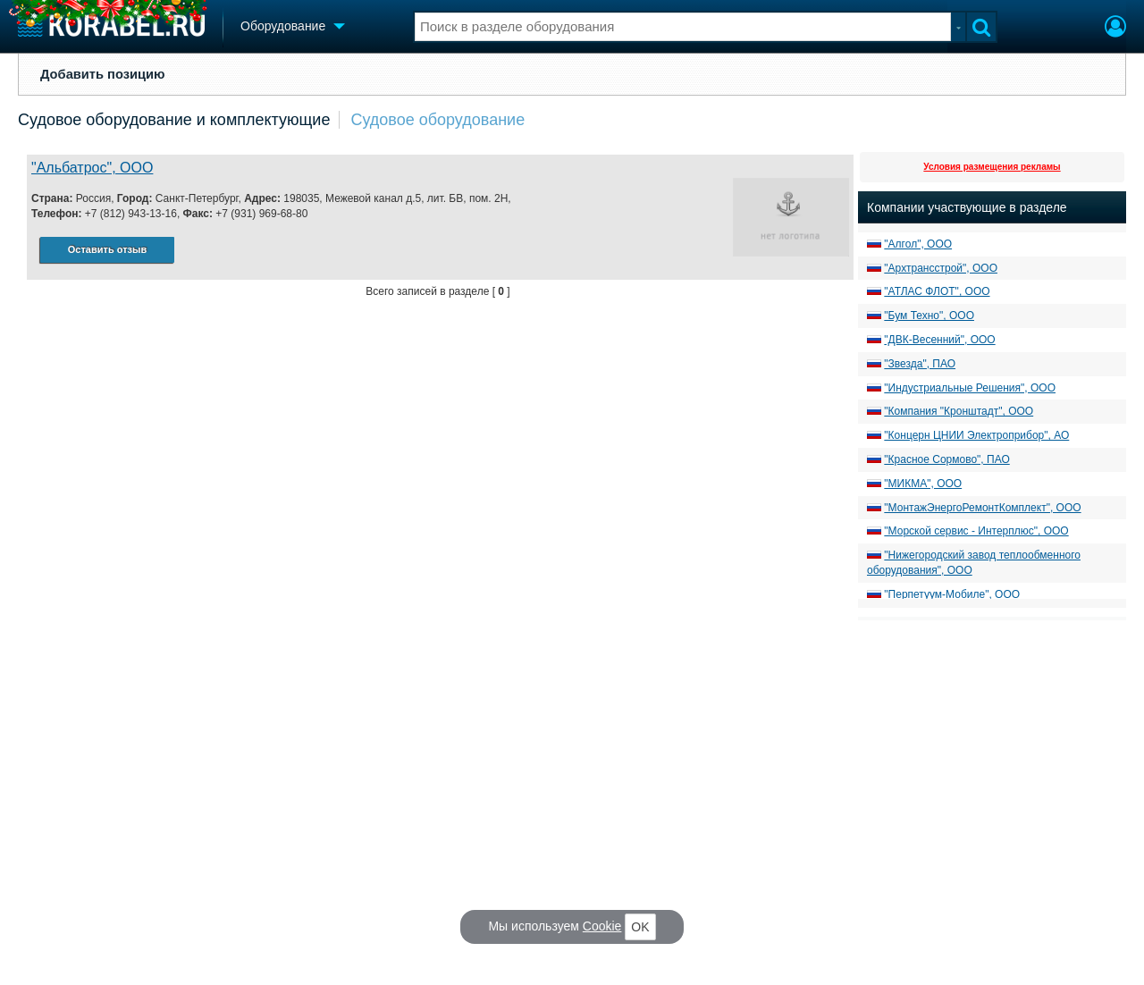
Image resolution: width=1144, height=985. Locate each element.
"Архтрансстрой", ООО (940, 268)
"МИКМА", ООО (923, 483)
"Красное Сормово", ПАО (946, 459)
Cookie (602, 926)
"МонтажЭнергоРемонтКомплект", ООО (982, 507)
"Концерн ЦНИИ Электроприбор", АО (976, 435)
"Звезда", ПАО (919, 364)
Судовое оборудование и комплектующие (174, 120)
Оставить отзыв (107, 249)
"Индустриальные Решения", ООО (970, 388)
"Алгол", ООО (918, 244)
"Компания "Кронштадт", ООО (958, 411)
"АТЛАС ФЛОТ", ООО (936, 291)
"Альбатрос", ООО (92, 167)
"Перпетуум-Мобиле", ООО (952, 594)
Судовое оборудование (437, 120)
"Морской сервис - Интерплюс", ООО (976, 531)
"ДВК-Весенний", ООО (939, 339)
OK (640, 927)
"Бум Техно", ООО (929, 315)
